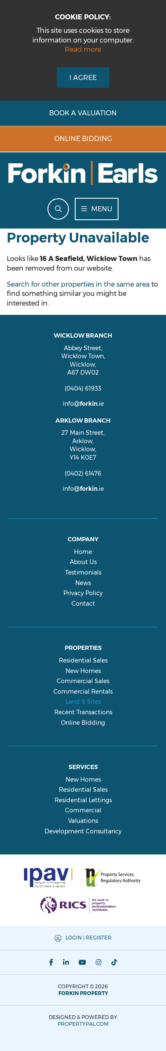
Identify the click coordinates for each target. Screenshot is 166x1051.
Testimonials (83, 572)
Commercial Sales (83, 681)
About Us (83, 562)
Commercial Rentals (83, 691)
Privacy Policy (83, 593)
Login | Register (88, 937)
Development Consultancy (83, 831)
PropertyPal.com (83, 1024)
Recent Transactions (83, 712)
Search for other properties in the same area (78, 284)
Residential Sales (83, 660)
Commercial (83, 810)
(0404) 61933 (83, 388)
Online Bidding (83, 722)
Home (83, 552)
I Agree (83, 78)
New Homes (83, 671)
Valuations (83, 821)
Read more (83, 49)
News (83, 583)
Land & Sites (83, 701)
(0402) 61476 (83, 473)
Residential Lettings (83, 800)
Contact (83, 603)
